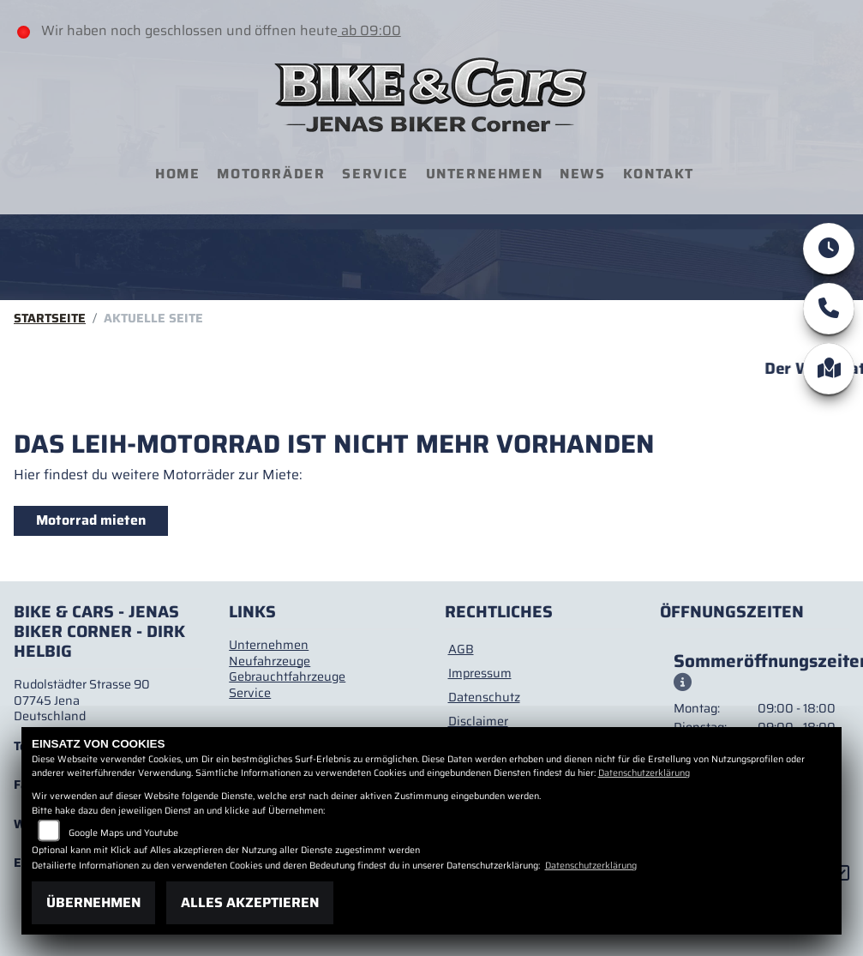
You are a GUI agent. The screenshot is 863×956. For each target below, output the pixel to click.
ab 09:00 (371, 30)
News (582, 173)
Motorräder (271, 173)
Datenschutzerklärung (644, 773)
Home (177, 173)
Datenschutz (484, 697)
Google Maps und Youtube (123, 833)
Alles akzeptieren (250, 902)
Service (375, 173)
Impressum (480, 673)
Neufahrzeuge (269, 661)
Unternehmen (484, 173)
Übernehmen (93, 902)
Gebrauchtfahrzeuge (287, 676)
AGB (461, 649)
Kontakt (658, 173)
